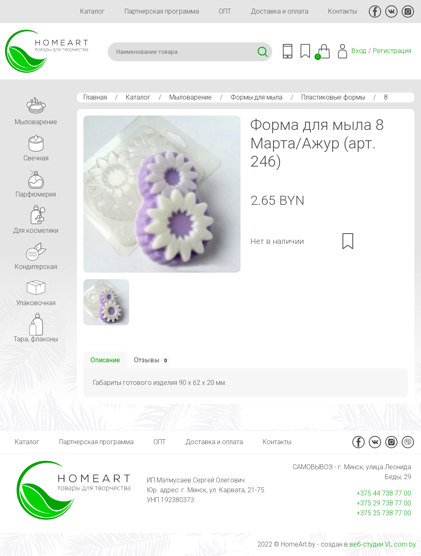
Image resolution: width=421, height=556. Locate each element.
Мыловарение (190, 97)
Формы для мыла (256, 97)
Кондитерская (36, 254)
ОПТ (225, 11)
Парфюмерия (36, 181)
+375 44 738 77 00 (383, 493)
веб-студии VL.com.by (382, 544)
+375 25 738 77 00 (383, 513)
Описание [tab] (105, 360)
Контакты (342, 11)
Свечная (35, 145)
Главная (95, 97)
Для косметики (35, 217)
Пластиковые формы (333, 97)
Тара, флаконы (36, 326)
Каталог (92, 11)
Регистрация (392, 51)
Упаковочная (36, 290)
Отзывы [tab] (152, 360)
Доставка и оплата (279, 11)
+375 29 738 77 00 (383, 503)
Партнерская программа (162, 11)
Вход (359, 51)
